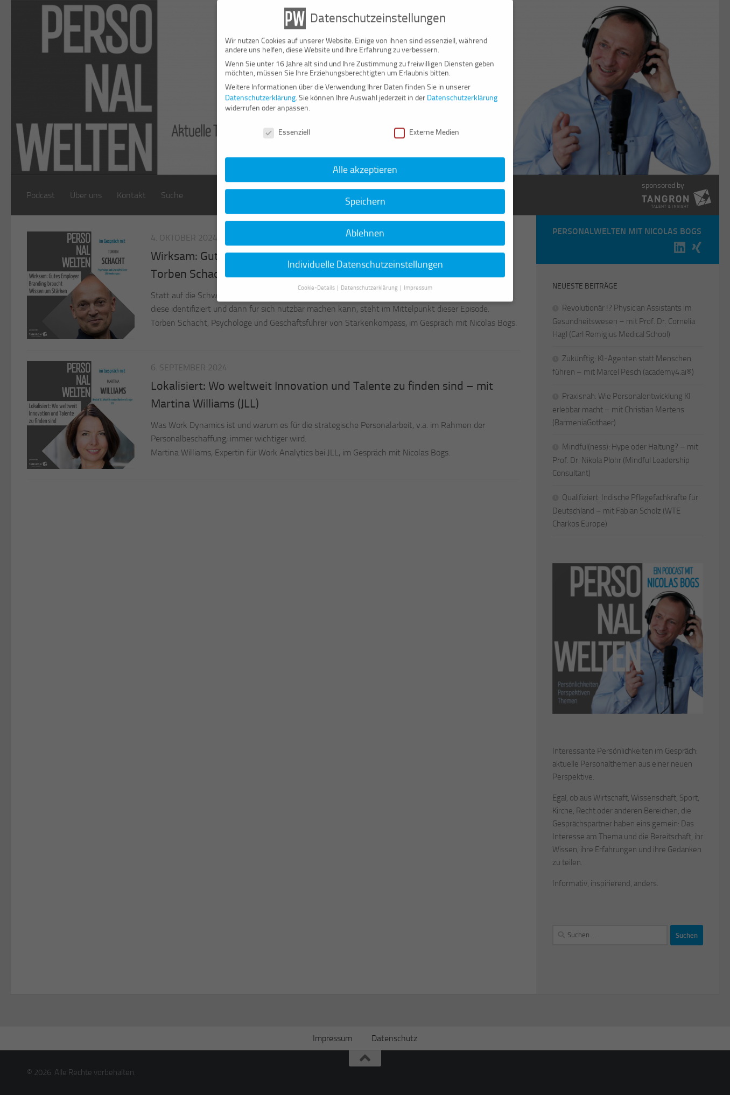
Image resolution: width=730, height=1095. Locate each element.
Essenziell (286, 122)
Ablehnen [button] (365, 222)
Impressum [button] (418, 278)
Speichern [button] (365, 191)
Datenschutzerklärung (260, 87)
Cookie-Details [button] (317, 278)
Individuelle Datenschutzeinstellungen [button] (365, 254)
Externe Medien (426, 122)
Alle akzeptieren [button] (365, 159)
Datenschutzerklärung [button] (370, 278)
